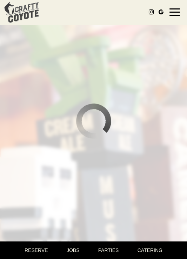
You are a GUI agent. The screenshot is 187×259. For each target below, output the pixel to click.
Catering (150, 250)
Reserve (36, 250)
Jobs (73, 250)
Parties (108, 250)
